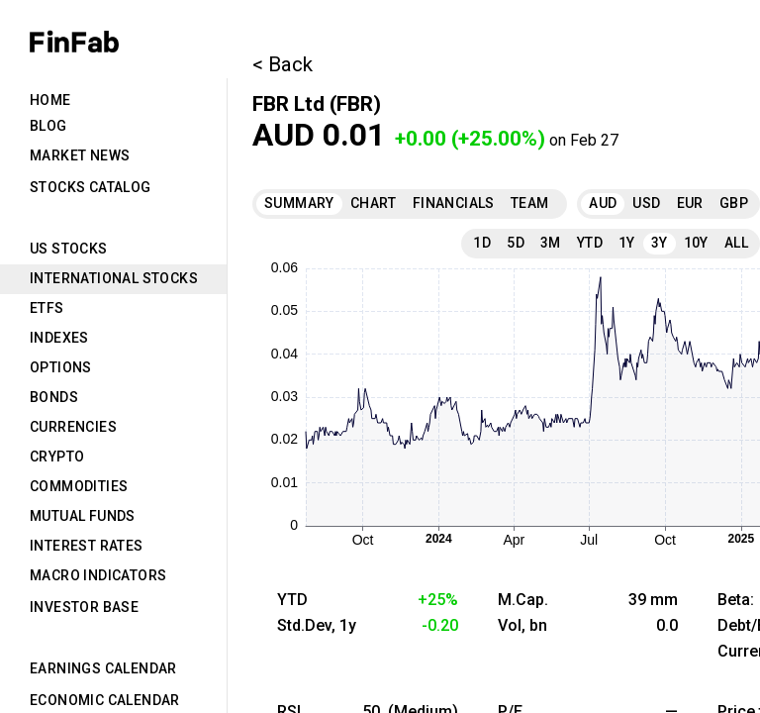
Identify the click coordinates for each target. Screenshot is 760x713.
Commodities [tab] (79, 486)
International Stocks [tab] (114, 278)
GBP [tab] (733, 203)
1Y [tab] (626, 243)
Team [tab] (530, 203)
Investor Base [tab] (84, 607)
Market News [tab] (80, 155)
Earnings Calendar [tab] (103, 668)
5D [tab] (515, 243)
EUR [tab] (690, 203)
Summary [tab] (299, 203)
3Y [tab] (659, 243)
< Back (282, 64)
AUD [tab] (603, 203)
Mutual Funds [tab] (83, 516)
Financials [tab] (454, 203)
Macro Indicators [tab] (98, 575)
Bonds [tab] (54, 397)
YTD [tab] (590, 243)
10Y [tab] (696, 243)
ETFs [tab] (47, 308)
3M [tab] (550, 243)
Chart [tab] (373, 203)
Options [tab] (61, 367)
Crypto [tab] (57, 456)
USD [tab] (646, 203)
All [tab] (736, 243)
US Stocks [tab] (69, 248)
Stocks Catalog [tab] (90, 187)
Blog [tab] (48, 126)
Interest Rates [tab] (86, 546)
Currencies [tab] (73, 427)
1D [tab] (482, 243)
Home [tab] (50, 100)
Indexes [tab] (59, 338)
